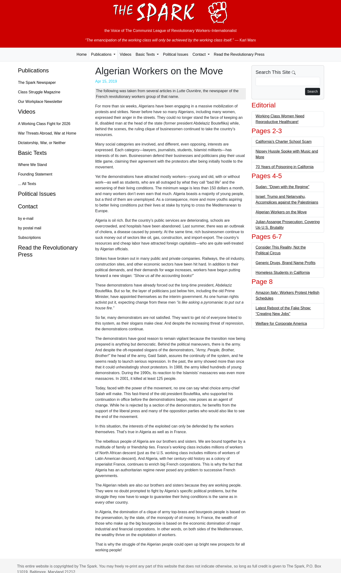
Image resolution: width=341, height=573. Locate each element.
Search (312, 91)
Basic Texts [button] (146, 54)
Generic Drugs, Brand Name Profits (286, 263)
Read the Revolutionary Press (239, 54)
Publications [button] (102, 54)
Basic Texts (32, 153)
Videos (125, 54)
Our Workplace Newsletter (40, 102)
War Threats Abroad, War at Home (47, 133)
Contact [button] (200, 54)
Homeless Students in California (283, 273)
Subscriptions (29, 238)
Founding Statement (35, 174)
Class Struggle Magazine (39, 92)
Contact (28, 206)
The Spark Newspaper (37, 82)
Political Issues (175, 54)
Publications (33, 70)
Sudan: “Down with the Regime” (282, 187)
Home (82, 54)
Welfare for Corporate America (281, 324)
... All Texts (27, 184)
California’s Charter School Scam (283, 142)
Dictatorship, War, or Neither (42, 143)
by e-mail (26, 218)
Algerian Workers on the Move (281, 212)
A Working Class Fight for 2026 (44, 124)
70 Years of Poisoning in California (285, 167)
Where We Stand (32, 165)
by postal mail (29, 228)
